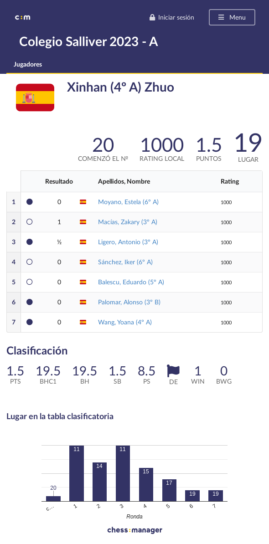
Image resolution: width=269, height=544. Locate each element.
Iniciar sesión (172, 17)
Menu (231, 17)
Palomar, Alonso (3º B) (129, 302)
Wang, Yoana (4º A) (125, 322)
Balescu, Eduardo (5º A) (131, 282)
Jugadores (28, 64)
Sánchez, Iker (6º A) (125, 262)
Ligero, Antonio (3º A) (128, 242)
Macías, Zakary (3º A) (127, 222)
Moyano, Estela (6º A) (128, 201)
